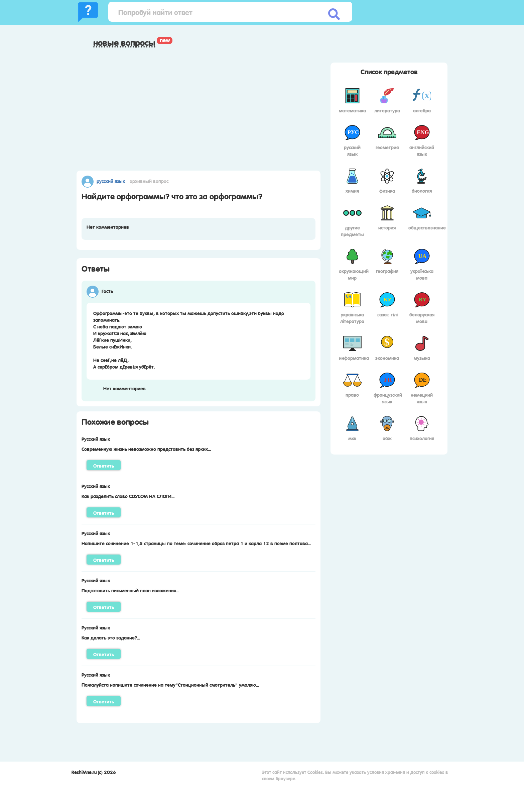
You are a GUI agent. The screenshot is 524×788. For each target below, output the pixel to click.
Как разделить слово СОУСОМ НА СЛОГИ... (128, 495)
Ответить (103, 465)
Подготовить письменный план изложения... (130, 590)
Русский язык (111, 180)
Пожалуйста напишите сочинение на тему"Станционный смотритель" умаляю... (170, 684)
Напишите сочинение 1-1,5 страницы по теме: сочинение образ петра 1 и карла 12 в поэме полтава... (196, 542)
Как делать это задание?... (111, 637)
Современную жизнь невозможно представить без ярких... (146, 448)
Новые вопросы (124, 42)
